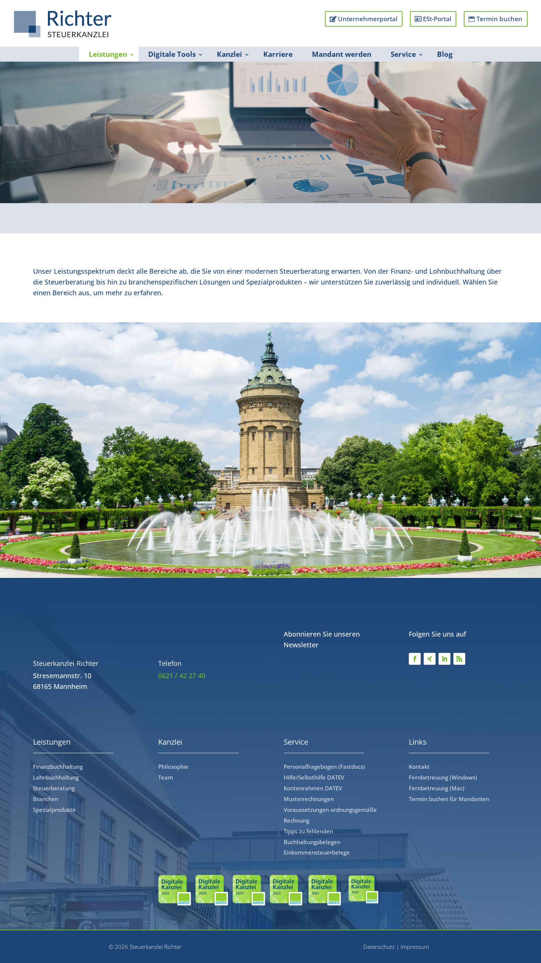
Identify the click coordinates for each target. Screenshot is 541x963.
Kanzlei (229, 54)
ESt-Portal (436, 18)
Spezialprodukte (54, 809)
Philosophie (173, 766)
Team (165, 777)
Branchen (45, 799)
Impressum (415, 946)
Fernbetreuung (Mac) (437, 788)
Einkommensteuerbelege (317, 852)
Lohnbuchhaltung (56, 777)
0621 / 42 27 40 (181, 675)
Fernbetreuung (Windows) (443, 777)
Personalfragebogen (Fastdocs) (324, 766)
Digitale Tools (172, 54)
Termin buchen (499, 18)
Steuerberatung (54, 788)
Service (403, 54)
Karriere (278, 54)
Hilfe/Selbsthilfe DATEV (314, 777)
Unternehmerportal (366, 18)
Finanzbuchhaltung (58, 766)
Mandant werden (341, 54)
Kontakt (419, 766)
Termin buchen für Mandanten (449, 799)
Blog (445, 54)
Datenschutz (379, 946)
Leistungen (108, 54)
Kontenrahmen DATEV (313, 788)
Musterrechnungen (309, 799)
